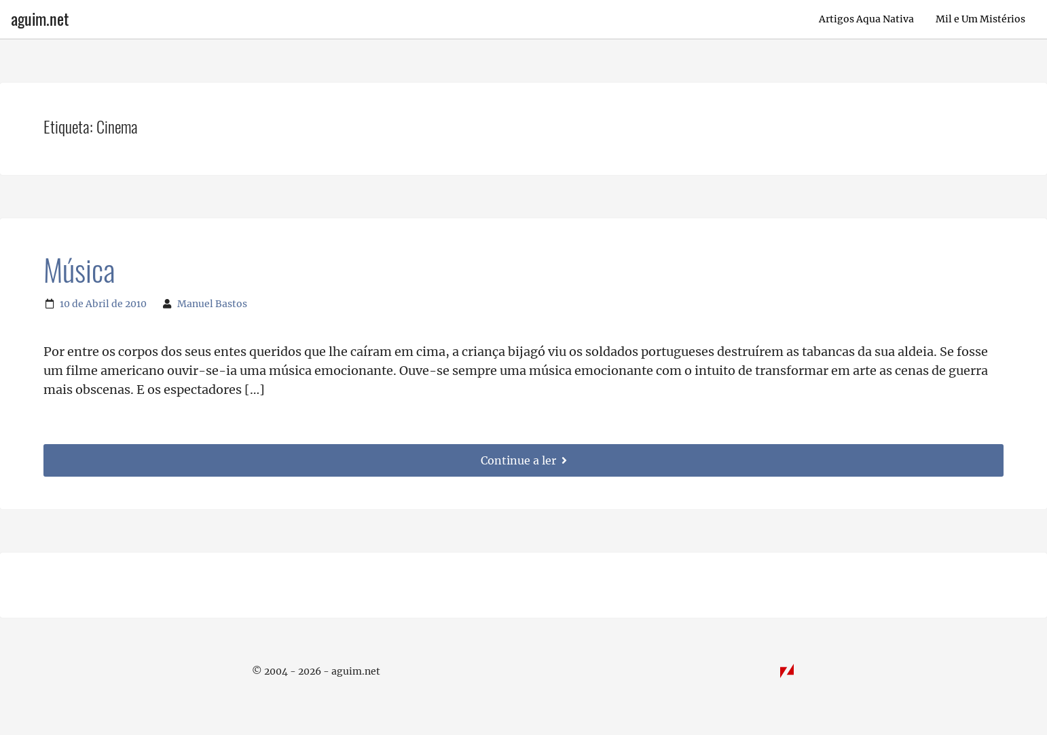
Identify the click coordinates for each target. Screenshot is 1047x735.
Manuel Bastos (212, 304)
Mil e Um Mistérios (980, 19)
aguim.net (40, 19)
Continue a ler (524, 460)
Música (79, 270)
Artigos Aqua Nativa (866, 19)
